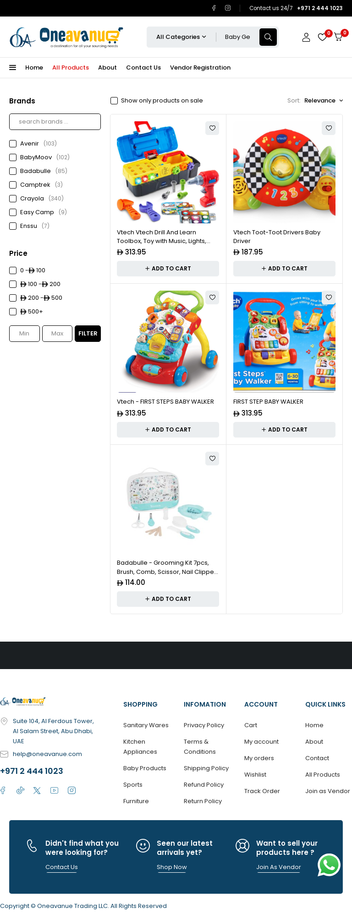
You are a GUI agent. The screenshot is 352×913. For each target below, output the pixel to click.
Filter (88, 333)
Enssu (35, 226)
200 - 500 (41, 297)
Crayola (42, 198)
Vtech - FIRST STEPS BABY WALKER (165, 401)
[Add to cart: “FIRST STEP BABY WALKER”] (284, 430)
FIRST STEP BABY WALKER (268, 401)
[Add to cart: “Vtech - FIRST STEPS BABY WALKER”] (168, 430)
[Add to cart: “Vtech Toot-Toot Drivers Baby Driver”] (284, 268)
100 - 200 (40, 284)
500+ (31, 311)
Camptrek (41, 184)
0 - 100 (32, 270)
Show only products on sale (162, 101)
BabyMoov (45, 157)
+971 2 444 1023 (31, 771)
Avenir (38, 143)
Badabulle (43, 171)
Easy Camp (43, 212)
